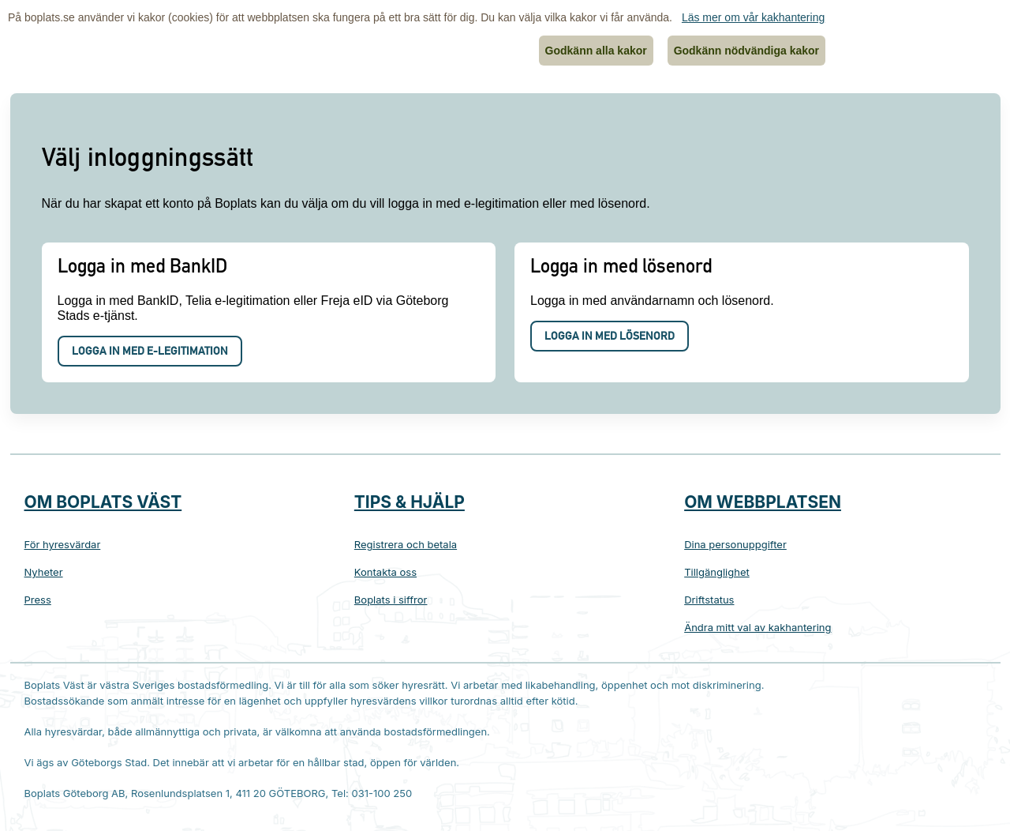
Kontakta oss (385, 572)
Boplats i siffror (391, 599)
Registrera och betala (405, 544)
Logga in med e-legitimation (150, 352)
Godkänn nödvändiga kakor (746, 50)
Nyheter (43, 572)
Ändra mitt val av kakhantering (757, 627)
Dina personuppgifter (735, 544)
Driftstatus (709, 599)
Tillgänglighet (717, 572)
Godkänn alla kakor (596, 50)
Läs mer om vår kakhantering (753, 17)
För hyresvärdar (62, 544)
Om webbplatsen (762, 502)
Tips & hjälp (409, 502)
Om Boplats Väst (103, 502)
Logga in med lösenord (609, 337)
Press (37, 599)
